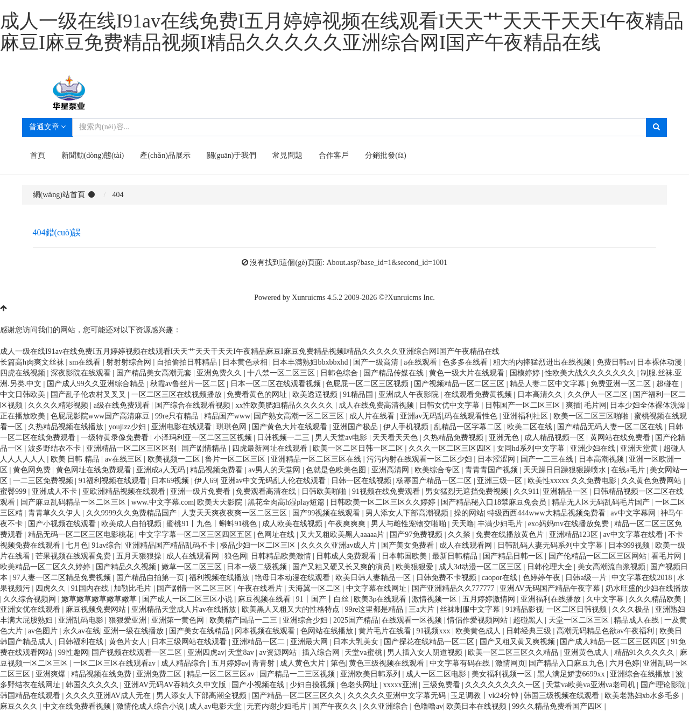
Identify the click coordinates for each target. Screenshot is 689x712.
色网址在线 (277, 534)
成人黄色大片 (303, 663)
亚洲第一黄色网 (178, 620)
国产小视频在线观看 (63, 524)
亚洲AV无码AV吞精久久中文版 (176, 685)
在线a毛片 (628, 470)
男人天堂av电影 (342, 438)
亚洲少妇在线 (593, 448)
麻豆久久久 (20, 706)
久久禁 (460, 534)
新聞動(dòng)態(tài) (92, 155)
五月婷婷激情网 (489, 599)
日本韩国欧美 (405, 556)
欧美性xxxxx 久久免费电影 (573, 481)
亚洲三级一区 (500, 481)
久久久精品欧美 (656, 599)
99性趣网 (73, 652)
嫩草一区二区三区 (192, 567)
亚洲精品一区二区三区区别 (132, 448)
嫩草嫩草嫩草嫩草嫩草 (100, 599)
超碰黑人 (529, 620)
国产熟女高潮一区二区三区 (300, 416)
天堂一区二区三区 (580, 620)
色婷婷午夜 (543, 578)
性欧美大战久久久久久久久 (591, 373)
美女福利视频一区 (503, 674)
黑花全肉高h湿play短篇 (287, 502)
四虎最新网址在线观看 (271, 448)
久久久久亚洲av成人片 (339, 545)
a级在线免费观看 (123, 405)
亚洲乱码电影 (82, 620)
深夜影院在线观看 (82, 373)
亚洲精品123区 (574, 534)
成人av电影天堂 (216, 706)
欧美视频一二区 (174, 459)
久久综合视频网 (30, 599)
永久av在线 (81, 631)
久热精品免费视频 (454, 438)
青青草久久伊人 (55, 513)
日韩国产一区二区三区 (524, 405)
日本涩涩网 (497, 459)
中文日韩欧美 (23, 394)
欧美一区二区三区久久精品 (514, 652)
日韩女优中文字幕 (450, 405)
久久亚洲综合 (386, 706)
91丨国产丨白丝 (323, 599)
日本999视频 (630, 545)
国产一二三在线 (548, 459)
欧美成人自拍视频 (132, 524)
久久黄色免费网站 (652, 481)
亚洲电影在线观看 (182, 427)
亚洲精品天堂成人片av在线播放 (184, 609)
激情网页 (510, 663)
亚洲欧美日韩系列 (371, 674)
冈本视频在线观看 (266, 631)
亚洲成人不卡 (55, 491)
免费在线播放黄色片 (511, 534)
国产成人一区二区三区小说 (188, 599)
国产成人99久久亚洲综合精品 (97, 384)
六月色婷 (624, 663)
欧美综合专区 (438, 470)
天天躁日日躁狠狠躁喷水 (565, 470)
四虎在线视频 (23, 373)
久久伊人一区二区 (598, 394)
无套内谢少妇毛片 (278, 706)
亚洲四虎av (205, 652)
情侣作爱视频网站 (478, 620)
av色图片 (44, 631)
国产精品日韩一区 (514, 556)
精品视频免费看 (217, 470)
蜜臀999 (14, 491)
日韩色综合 (340, 373)
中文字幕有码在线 (461, 663)
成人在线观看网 (466, 545)
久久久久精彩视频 (59, 405)
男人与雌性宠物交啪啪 (409, 524)
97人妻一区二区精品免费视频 (63, 578)
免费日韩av (615, 362)
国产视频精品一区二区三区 (460, 384)
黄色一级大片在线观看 (468, 373)
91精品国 (359, 394)
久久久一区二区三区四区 (451, 448)
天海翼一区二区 (315, 588)
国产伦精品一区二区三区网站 (599, 556)
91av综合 (106, 545)
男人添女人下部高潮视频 (408, 513)
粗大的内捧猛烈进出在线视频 (543, 362)
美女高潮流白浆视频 (613, 567)
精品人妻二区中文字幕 (548, 384)
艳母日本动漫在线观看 (293, 578)
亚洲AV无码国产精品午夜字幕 (551, 588)
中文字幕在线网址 (377, 588)
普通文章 (47, 127)
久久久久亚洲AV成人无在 (109, 696)
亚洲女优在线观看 (31, 609)
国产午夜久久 (336, 706)
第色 (338, 663)
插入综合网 (322, 652)
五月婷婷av (230, 663)
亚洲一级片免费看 (201, 491)
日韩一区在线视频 (362, 481)
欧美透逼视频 (316, 394)
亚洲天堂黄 (640, 448)
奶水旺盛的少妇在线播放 (647, 588)
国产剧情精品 (205, 448)
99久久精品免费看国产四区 (558, 706)
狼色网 (235, 556)
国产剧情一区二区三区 (195, 588)
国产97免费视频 (417, 534)
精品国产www (227, 416)
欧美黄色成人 (479, 631)
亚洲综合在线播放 (641, 674)
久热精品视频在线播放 (67, 427)
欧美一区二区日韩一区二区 (359, 448)
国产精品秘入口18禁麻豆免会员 (495, 502)
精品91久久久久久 (645, 652)
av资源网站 (279, 652)
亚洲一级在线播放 (134, 631)
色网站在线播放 (327, 631)
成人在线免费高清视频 (377, 405)
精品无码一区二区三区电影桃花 (82, 534)
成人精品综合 (184, 663)
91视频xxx (434, 631)
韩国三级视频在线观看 (562, 696)
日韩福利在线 (82, 642)
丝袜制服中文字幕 (471, 609)
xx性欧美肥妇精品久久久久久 (285, 405)
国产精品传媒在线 (394, 373)
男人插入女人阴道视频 (426, 652)
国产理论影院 (664, 685)
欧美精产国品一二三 (244, 620)
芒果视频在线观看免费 (74, 556)
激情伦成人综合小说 (151, 706)
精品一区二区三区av (221, 674)
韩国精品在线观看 (31, 696)
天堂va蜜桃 (364, 652)
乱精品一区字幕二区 (469, 427)
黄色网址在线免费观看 (94, 470)
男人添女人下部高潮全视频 (202, 696)
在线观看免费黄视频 (479, 394)
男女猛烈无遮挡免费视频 (467, 491)
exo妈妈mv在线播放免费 (569, 524)
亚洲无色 (505, 438)
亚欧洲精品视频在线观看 (124, 491)
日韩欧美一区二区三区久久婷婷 (384, 502)
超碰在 (668, 384)
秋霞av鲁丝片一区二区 (188, 384)
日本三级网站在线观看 (190, 642)
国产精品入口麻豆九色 (567, 663)
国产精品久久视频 (127, 567)
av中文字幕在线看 (634, 534)
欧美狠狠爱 (415, 567)
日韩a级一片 (586, 578)
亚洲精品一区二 (259, 642)
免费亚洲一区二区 (621, 384)
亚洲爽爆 (52, 674)
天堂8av (242, 652)
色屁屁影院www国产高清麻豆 (101, 416)
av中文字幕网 (633, 513)
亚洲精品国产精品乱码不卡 (171, 545)
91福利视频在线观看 (114, 481)
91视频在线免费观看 (387, 491)
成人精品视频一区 (555, 438)
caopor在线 (500, 578)
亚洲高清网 (391, 470)
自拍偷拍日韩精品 (188, 362)
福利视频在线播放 (220, 578)
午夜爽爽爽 (348, 524)
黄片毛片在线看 (385, 631)
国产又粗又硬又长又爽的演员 (342, 567)
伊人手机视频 (407, 427)
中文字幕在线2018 (642, 578)
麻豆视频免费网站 (97, 609)
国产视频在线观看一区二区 (138, 652)
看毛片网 (667, 556)
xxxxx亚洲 (401, 685)
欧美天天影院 (220, 502)
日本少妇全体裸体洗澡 (648, 405)
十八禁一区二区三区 (282, 373)
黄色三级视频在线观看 (387, 663)
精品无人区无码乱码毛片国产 (602, 502)
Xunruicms (308, 298)
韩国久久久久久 (93, 685)
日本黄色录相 (246, 362)
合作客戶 (334, 155)
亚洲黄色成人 (587, 652)
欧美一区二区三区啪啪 (592, 416)
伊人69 (205, 481)
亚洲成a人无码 (161, 470)
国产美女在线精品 (200, 631)
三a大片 (423, 609)
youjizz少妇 (128, 427)
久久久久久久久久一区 (504, 685)
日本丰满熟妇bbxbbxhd (311, 362)
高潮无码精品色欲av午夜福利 (606, 631)
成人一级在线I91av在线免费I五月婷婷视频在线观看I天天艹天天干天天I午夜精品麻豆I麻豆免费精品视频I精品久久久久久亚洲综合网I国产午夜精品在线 (342, 31)
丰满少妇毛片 (501, 524)
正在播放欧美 (23, 416)
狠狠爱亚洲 (129, 620)
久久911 (526, 491)
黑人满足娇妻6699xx (572, 674)
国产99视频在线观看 (327, 513)
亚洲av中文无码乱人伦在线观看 (274, 481)
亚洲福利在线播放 (552, 599)
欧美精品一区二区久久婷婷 (46, 567)
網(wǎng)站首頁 (59, 195)
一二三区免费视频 (44, 481)
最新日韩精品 (456, 556)
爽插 (573, 405)
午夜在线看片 (261, 588)
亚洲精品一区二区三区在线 (317, 459)
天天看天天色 (396, 438)
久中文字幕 (606, 599)
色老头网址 (360, 685)
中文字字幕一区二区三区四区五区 (196, 534)
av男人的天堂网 (275, 470)
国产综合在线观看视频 (194, 405)
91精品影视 (524, 609)
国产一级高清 (376, 362)
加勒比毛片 (133, 588)
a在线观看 (421, 362)
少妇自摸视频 (313, 685)
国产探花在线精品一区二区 (430, 642)
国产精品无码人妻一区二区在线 (611, 427)
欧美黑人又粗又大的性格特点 (292, 609)
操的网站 (469, 513)
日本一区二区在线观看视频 (276, 384)
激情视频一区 (435, 599)
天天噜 (463, 524)
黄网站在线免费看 (621, 438)
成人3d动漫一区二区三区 (481, 567)
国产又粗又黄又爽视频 (518, 642)
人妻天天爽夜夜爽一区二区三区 (235, 513)
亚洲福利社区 (526, 416)
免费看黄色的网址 (258, 394)
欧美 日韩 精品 (76, 459)
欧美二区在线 (530, 427)
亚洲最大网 (310, 642)
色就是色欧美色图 (337, 470)
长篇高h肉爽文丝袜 (33, 362)
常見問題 (287, 155)
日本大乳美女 (357, 642)
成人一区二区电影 (437, 674)
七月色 (77, 545)
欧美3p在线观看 (381, 599)
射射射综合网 (129, 362)
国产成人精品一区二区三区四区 (613, 642)
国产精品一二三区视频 (298, 674)
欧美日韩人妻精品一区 (374, 578)
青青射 (264, 663)
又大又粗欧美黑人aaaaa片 (343, 534)
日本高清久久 (541, 394)
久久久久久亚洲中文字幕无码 (398, 696)
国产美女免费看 (408, 545)
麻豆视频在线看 (265, 599)
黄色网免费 (33, 470)
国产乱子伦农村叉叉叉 (89, 394)
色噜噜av (428, 706)
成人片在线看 (373, 416)
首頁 (37, 155)
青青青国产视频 (492, 470)
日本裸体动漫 (660, 362)
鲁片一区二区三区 (236, 459)
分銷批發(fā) (385, 155)
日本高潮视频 (602, 459)
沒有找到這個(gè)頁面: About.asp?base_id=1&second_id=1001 (348, 263)
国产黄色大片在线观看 (290, 427)
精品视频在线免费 (102, 674)
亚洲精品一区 (566, 491)
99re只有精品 (177, 416)
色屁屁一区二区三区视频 (368, 384)
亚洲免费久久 (220, 373)
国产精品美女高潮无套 (155, 373)
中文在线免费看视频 (78, 706)
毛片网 (595, 405)
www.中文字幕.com (162, 502)
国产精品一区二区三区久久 (298, 696)
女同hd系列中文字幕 (532, 448)
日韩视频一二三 (284, 438)
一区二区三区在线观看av (115, 663)
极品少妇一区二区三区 (259, 545)
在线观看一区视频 (413, 620)
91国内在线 (91, 588)
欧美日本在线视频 (477, 706)
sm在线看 (86, 362)
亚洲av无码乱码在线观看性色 (450, 416)
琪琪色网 (232, 427)
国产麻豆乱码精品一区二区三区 (74, 502)
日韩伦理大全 (550, 567)
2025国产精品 (355, 620)
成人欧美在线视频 (293, 524)
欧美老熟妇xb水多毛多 (643, 696)
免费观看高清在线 (267, 491)
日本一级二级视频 (258, 567)
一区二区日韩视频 (577, 609)
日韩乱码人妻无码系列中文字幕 (551, 545)
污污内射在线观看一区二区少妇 (420, 459)
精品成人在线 (637, 620)
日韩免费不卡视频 (447, 578)
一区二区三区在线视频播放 (177, 394)
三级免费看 (442, 685)
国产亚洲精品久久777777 (454, 588)
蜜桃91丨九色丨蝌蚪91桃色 (212, 524)
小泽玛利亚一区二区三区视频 (204, 438)
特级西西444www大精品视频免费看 (547, 513)
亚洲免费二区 (160, 674)
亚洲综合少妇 (306, 620)
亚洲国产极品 (356, 427)
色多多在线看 (466, 362)
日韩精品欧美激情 (282, 556)
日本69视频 (171, 481)
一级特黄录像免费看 (116, 438)
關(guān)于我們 (232, 155)
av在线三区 (124, 459)
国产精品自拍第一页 (151, 578)
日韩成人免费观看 (347, 556)
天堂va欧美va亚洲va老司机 (591, 685)
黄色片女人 (129, 642)
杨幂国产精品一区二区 (435, 481)
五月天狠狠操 (140, 556)
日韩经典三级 (529, 631)
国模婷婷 (526, 373)
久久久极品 (632, 609)
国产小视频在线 (258, 685)
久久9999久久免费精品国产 (132, 513)
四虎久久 (52, 588)
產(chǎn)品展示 (165, 155)
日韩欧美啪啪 (325, 491)
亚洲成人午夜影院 (409, 394)
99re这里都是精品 (374, 609)
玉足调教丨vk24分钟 (486, 696)
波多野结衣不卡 (55, 448)
